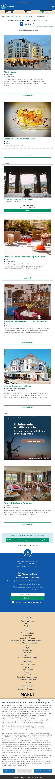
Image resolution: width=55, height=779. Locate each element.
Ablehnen (9, 771)
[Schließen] (52, 700)
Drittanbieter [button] (38, 777)
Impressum (16, 777)
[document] (27, 734)
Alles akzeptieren (43, 771)
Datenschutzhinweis (27, 777)
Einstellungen (24, 771)
